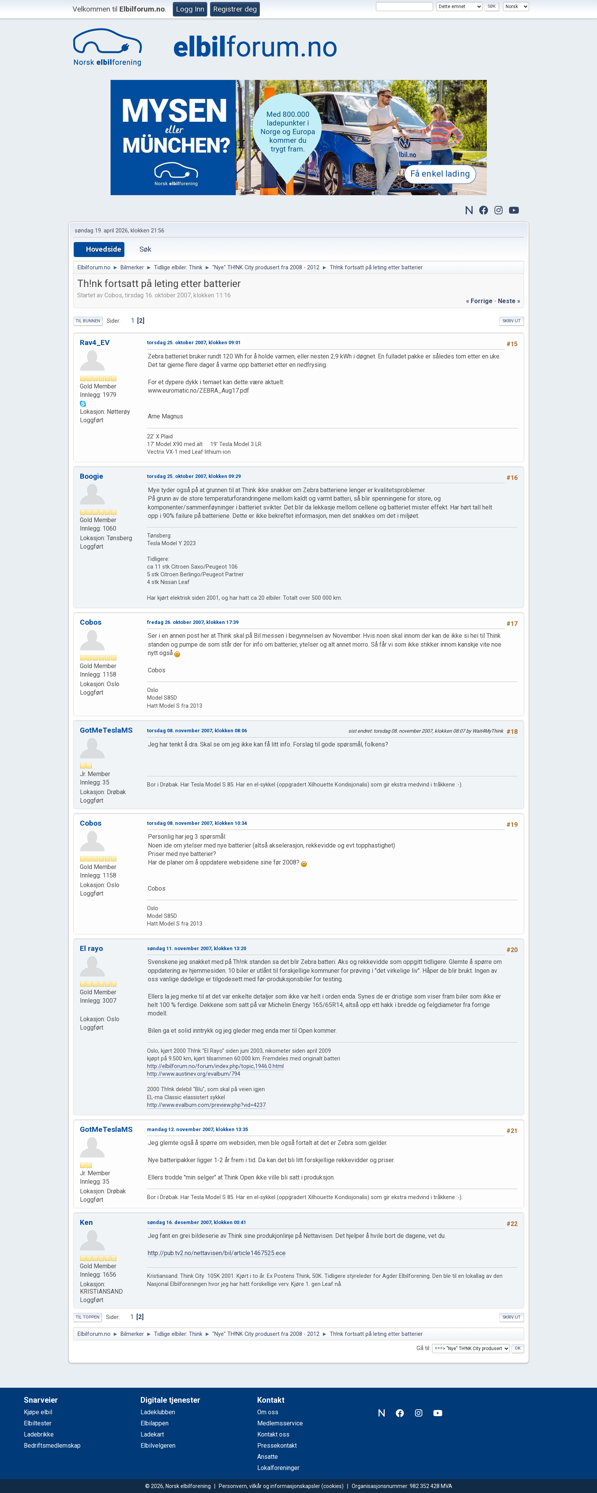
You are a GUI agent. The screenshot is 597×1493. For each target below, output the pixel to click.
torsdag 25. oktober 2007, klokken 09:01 (194, 342)
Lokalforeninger (278, 1467)
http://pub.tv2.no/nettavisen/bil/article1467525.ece (217, 1253)
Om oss (267, 1412)
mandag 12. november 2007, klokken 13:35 (197, 1129)
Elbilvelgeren (158, 1445)
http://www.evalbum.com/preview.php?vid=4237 (206, 1105)
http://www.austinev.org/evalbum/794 (193, 1074)
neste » (509, 301)
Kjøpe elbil (38, 1412)
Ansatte (267, 1456)
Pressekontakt (277, 1445)
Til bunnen (88, 321)
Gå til (423, 1348)
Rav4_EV (95, 342)
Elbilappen (155, 1423)
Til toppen (87, 1317)
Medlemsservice (280, 1423)
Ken (86, 1222)
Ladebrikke (39, 1434)
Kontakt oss (273, 1434)
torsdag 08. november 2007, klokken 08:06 (197, 730)
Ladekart (152, 1434)
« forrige (479, 301)
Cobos (90, 622)
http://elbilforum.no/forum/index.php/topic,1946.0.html (215, 1066)
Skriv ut (512, 321)
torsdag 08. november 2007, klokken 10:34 (197, 823)
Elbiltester (37, 1423)
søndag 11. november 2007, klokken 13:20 (196, 948)
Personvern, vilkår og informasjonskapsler (269, 1486)
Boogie (91, 476)
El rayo (91, 948)
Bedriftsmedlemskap (52, 1445)
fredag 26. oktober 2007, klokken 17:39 (192, 622)
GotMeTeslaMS (106, 730)
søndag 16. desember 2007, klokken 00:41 (196, 1222)
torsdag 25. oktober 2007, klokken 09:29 (194, 476)
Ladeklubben (158, 1412)
